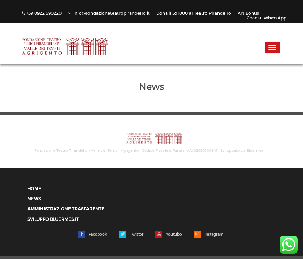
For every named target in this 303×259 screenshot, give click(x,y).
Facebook (92, 234)
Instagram (208, 234)
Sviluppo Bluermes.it (53, 219)
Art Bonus (248, 12)
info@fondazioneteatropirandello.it (109, 12)
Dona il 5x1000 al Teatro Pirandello (194, 12)
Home (34, 188)
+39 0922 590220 (42, 12)
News (34, 198)
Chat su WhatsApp (266, 17)
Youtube (168, 234)
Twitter (131, 234)
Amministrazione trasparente (65, 208)
